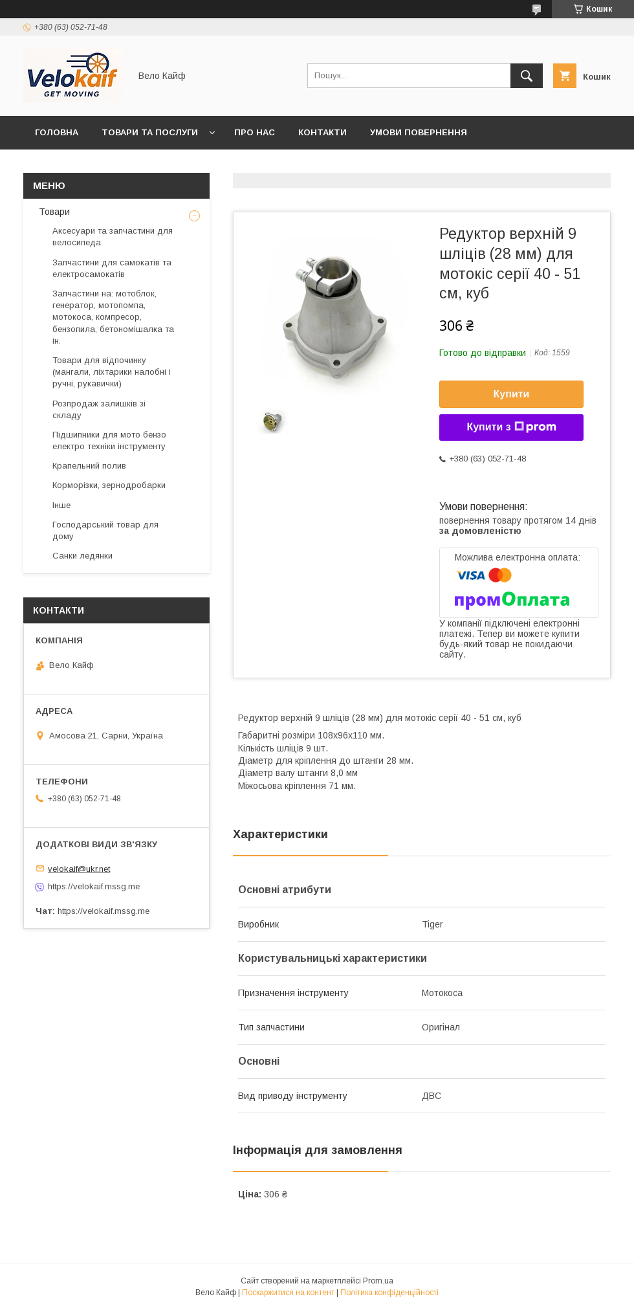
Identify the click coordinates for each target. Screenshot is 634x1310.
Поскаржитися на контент (288, 1292)
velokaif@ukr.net (79, 868)
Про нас (254, 132)
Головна (56, 132)
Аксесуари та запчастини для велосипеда (112, 236)
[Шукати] (526, 75)
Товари (53, 211)
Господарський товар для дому (105, 530)
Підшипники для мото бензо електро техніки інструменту (109, 440)
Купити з (511, 427)
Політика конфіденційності (389, 1292)
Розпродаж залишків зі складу (99, 409)
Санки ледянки (82, 556)
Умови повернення (418, 132)
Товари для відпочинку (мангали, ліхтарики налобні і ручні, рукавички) (111, 371)
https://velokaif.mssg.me (94, 886)
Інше (61, 505)
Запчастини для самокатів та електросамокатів (111, 268)
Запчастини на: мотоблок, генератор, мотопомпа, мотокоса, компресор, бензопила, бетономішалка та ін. (113, 317)
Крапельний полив (89, 466)
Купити (512, 393)
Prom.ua (378, 1280)
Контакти (322, 132)
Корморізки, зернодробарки (109, 485)
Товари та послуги (150, 132)
